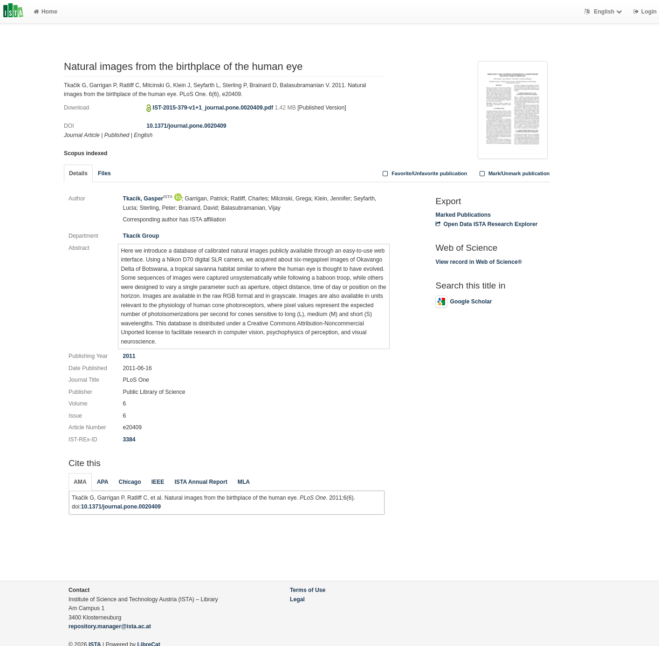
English (604, 11)
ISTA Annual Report (200, 482)
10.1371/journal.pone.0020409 (186, 126)
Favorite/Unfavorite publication (424, 173)
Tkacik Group (141, 236)
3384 (129, 439)
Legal (297, 599)
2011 (129, 356)
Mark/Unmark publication (513, 173)
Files (104, 173)
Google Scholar (463, 301)
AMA (80, 482)
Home (45, 11)
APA (103, 482)
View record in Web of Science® (478, 262)
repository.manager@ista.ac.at (110, 626)
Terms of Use (307, 590)
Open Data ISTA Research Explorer (486, 224)
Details (78, 173)
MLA (244, 482)
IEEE (158, 482)
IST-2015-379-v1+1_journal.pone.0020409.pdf (214, 107)
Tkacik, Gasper (147, 198)
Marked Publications (463, 215)
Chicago (130, 482)
